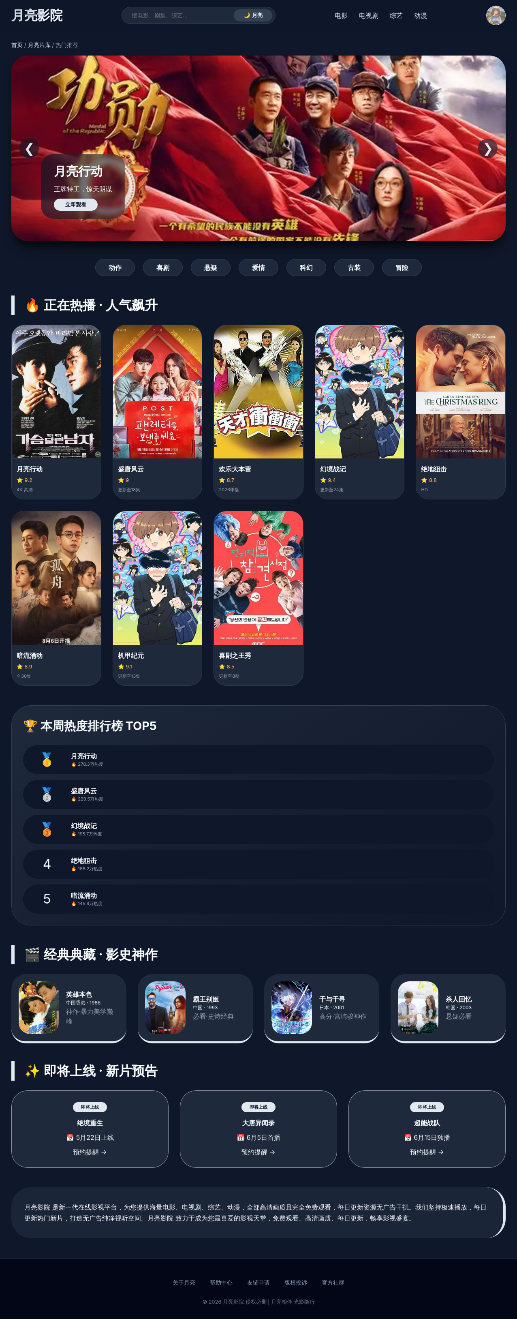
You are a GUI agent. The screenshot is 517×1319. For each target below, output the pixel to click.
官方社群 (333, 1282)
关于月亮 (184, 1282)
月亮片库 (39, 45)
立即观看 (75, 204)
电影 (341, 15)
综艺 (396, 15)
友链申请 (258, 1282)
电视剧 (368, 15)
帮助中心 (221, 1282)
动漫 (420, 15)
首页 (17, 45)
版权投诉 (295, 1282)
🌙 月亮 (253, 15)
